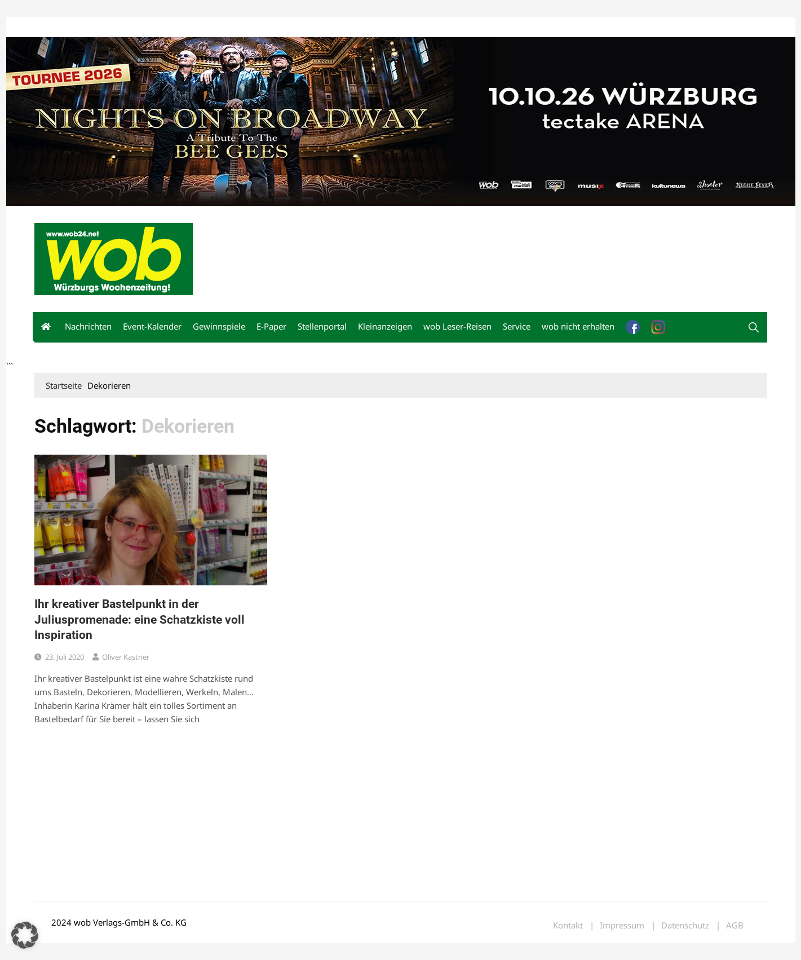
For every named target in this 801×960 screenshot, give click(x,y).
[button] (754, 327)
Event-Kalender (152, 326)
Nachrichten (88, 326)
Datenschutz (685, 925)
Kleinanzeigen (385, 326)
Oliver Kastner (125, 657)
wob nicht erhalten (112, 27)
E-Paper (271, 326)
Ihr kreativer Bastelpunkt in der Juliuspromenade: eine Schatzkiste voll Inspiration (139, 619)
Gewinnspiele (219, 326)
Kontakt (162, 27)
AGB (735, 925)
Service (516, 326)
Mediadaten (54, 27)
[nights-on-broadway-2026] (400, 120)
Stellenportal (322, 326)
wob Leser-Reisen (457, 326)
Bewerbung (245, 27)
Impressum (201, 27)
